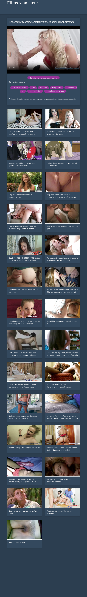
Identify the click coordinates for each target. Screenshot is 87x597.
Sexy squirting (35, 91)
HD (33, 88)
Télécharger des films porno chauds (43, 78)
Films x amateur (22, 2)
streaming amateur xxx (55, 91)
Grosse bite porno (19, 88)
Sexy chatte (56, 88)
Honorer (43, 88)
